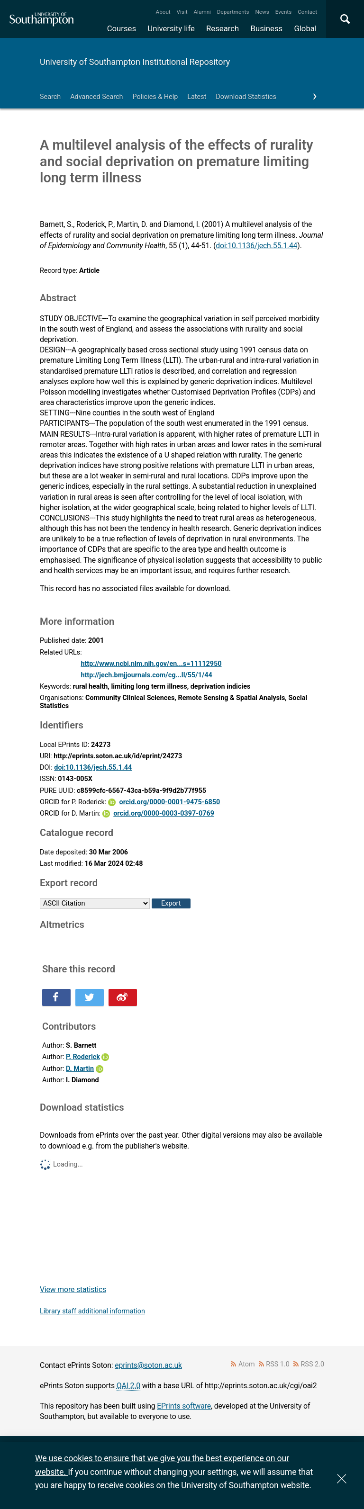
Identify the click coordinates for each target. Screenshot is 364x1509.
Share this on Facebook (56, 997)
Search (50, 97)
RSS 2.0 (313, 1364)
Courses (121, 28)
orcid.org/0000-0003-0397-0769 (163, 813)
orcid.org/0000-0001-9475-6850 (169, 802)
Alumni (201, 12)
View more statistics (73, 1289)
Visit (182, 12)
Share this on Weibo (123, 997)
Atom (246, 1364)
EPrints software (184, 1405)
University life (171, 28)
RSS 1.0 (278, 1364)
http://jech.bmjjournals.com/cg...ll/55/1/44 (146, 675)
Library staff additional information (92, 1311)
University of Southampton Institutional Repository (135, 62)
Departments (233, 12)
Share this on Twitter (89, 997)
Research (222, 28)
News (262, 12)
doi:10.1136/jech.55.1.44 (256, 245)
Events (283, 12)
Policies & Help (155, 97)
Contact (307, 12)
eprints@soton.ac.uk (148, 1365)
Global (305, 28)
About (163, 12)
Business (267, 28)
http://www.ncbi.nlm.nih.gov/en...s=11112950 (151, 664)
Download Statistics (246, 97)
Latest (196, 97)
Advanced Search (96, 97)
